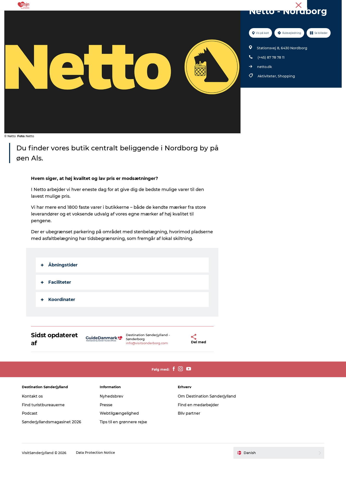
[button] (180, 362)
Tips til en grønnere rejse (125, 444)
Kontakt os (34, 419)
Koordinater (58, 322)
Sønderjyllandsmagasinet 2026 (54, 444)
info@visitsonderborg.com (141, 366)
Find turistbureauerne (46, 427)
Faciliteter (56, 305)
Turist (307, 4)
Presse (336, 4)
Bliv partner (189, 436)
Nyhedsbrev (113, 419)
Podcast (32, 436)
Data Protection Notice (98, 475)
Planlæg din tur (240, 15)
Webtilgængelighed (120, 436)
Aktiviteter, (267, 99)
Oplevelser (102, 15)
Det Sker (188, 15)
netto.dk (264, 89)
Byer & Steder (131, 15)
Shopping (286, 99)
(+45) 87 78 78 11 (270, 80)
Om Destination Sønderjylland (207, 419)
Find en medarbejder (199, 427)
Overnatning (161, 15)
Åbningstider (59, 287)
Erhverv (321, 4)
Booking (210, 15)
